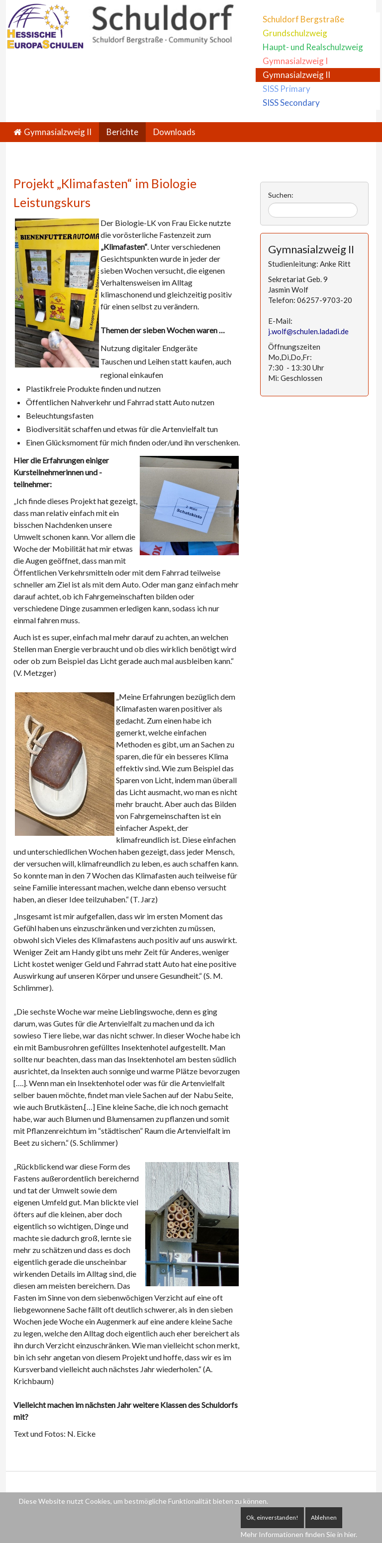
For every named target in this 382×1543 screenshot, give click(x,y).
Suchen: (280, 195)
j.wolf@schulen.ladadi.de (308, 331)
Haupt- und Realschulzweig (313, 47)
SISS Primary (286, 88)
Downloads (174, 132)
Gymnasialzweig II (296, 75)
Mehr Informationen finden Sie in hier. (299, 1534)
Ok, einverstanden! (272, 1517)
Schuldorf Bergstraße (303, 19)
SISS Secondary (291, 102)
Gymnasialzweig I (295, 61)
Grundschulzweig (295, 33)
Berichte (122, 132)
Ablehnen (324, 1517)
